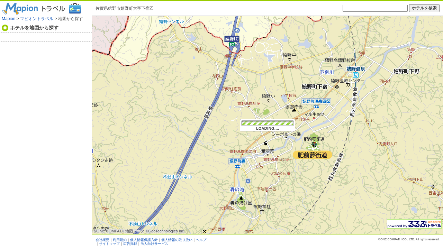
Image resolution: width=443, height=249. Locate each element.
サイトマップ (109, 244)
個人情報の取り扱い (176, 240)
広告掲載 (130, 244)
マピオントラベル (36, 18)
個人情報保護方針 (144, 240)
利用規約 (120, 240)
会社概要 (102, 240)
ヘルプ (201, 240)
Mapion (8, 18)
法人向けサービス (154, 244)
